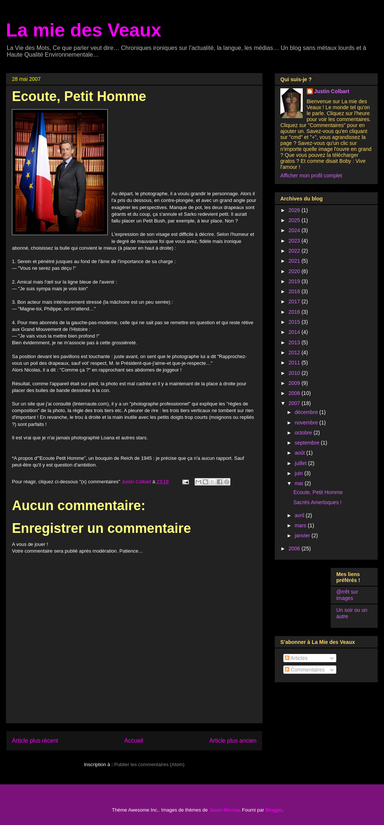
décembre (307, 412)
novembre (307, 423)
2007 (295, 403)
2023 (295, 241)
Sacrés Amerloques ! (317, 502)
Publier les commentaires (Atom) (149, 764)
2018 (295, 291)
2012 (295, 352)
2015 (295, 322)
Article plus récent (35, 740)
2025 (295, 220)
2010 (295, 373)
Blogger (273, 810)
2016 (295, 312)
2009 (295, 383)
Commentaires (305, 670)
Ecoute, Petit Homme (318, 492)
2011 (295, 363)
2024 (295, 230)
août (300, 453)
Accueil (134, 740)
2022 (295, 251)
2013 (295, 342)
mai (299, 483)
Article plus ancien (232, 740)
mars (301, 525)
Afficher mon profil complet (311, 175)
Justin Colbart (331, 91)
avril (300, 515)
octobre (304, 433)
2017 (295, 301)
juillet (301, 463)
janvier (303, 535)
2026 (295, 210)
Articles (296, 658)
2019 (295, 281)
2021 (295, 261)
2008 (295, 393)
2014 (295, 332)
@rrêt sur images (347, 595)
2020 (295, 271)
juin (299, 473)
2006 (295, 548)
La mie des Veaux (83, 30)
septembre (308, 443)
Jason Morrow (224, 810)
